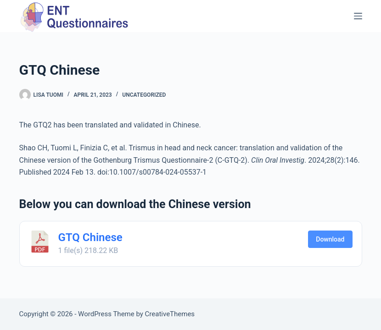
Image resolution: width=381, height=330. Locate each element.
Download (330, 239)
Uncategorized (144, 95)
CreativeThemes (170, 314)
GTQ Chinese (90, 237)
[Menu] (358, 16)
